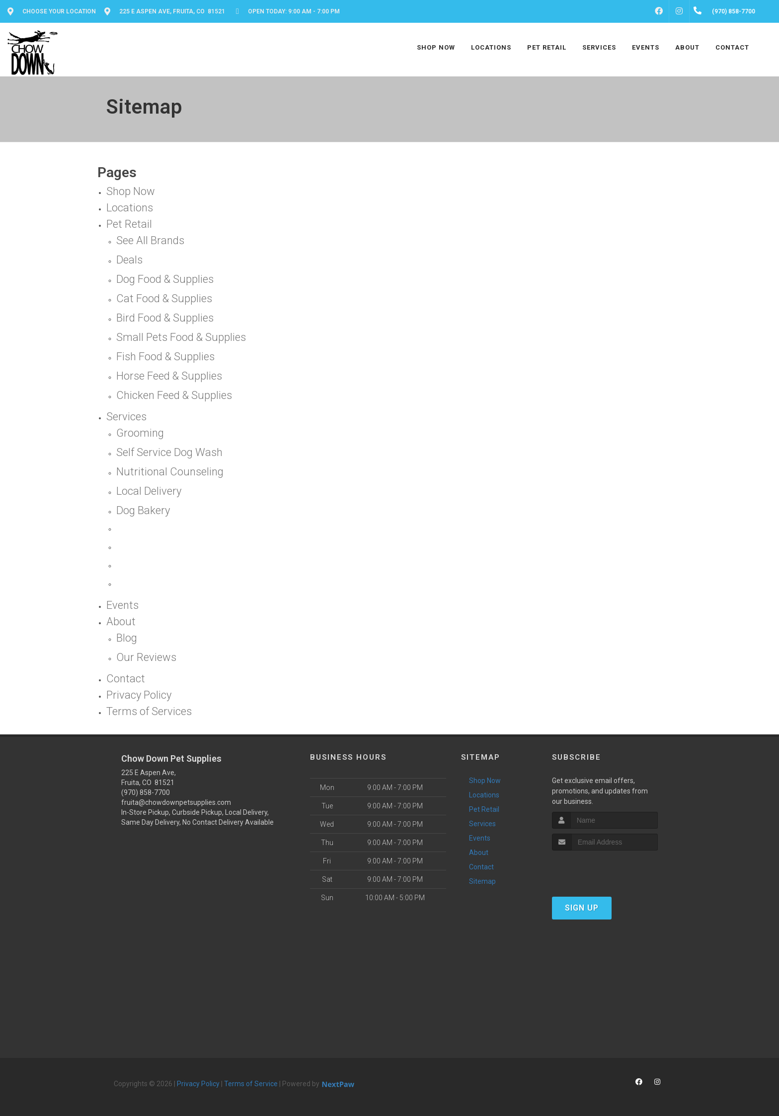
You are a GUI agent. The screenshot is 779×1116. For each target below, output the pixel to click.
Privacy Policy (198, 1084)
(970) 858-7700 (145, 792)
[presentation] (605, 869)
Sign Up (582, 908)
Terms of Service (251, 1084)
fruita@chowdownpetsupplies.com (176, 802)
